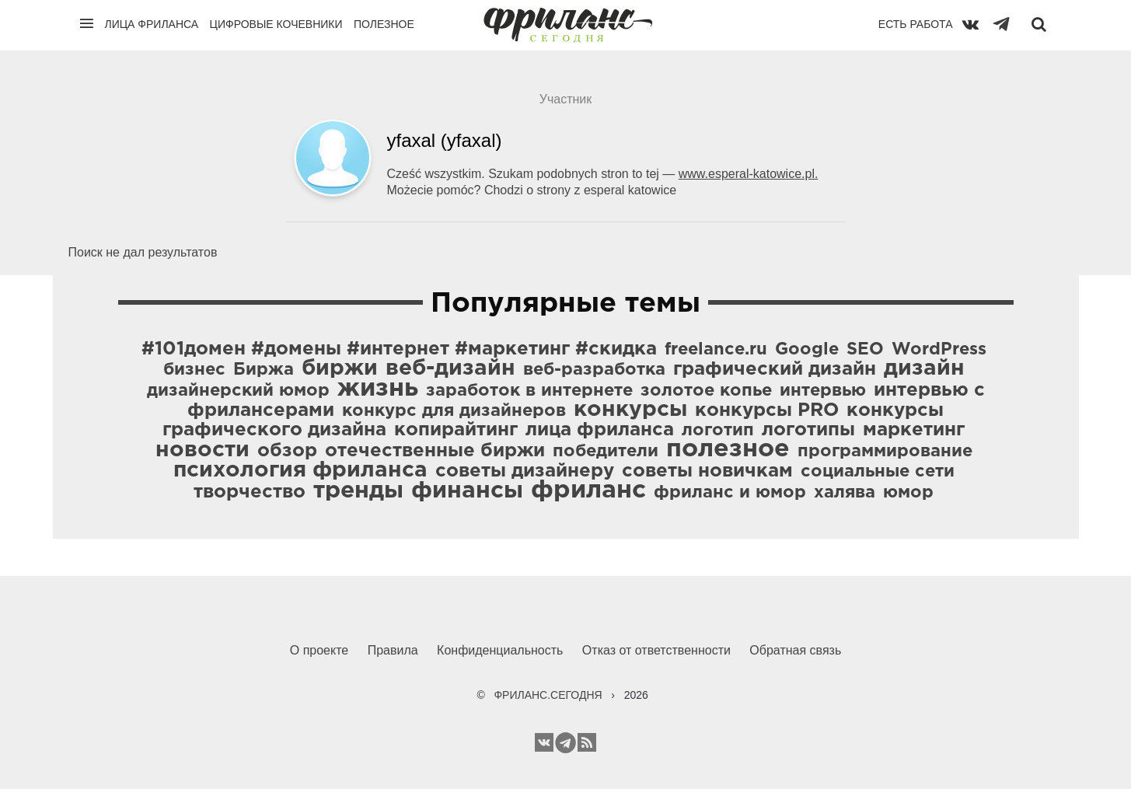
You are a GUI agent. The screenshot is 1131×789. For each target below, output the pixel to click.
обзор (287, 450)
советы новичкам (707, 471)
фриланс (588, 490)
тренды (358, 490)
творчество (249, 492)
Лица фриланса (152, 24)
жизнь (377, 389)
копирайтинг (456, 429)
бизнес (194, 370)
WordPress (939, 350)
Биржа (263, 370)
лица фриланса (599, 429)
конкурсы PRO (767, 410)
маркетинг (914, 429)
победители (605, 451)
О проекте (319, 650)
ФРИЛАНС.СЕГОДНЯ (548, 695)
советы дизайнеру (524, 471)
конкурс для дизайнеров (454, 411)
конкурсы (630, 409)
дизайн (924, 368)
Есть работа (915, 24)
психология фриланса (300, 470)
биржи (340, 368)
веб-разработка (594, 370)
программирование (885, 451)
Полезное (384, 24)
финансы (467, 490)
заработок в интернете (529, 391)
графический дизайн (774, 369)
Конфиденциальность (500, 650)
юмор (908, 493)
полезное (728, 449)
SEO (865, 350)
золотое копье (706, 391)
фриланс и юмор (730, 493)
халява (844, 493)
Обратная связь (795, 650)
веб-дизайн (450, 368)
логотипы (808, 429)
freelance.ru (716, 350)
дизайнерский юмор (238, 391)
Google (807, 350)
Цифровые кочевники (276, 24)
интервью (823, 391)
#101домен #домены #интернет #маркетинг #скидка (399, 349)
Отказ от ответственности (656, 650)
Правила (393, 650)
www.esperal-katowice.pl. (749, 173)
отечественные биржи (435, 450)
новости (202, 450)
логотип (718, 430)
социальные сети (878, 472)
